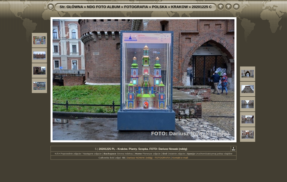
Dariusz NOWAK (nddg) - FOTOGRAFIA (148, 157)
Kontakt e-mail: (180, 157)
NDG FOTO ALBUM (103, 7)
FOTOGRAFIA (136, 7)
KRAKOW (179, 7)
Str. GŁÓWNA (71, 7)
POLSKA (159, 7)
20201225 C (202, 7)
